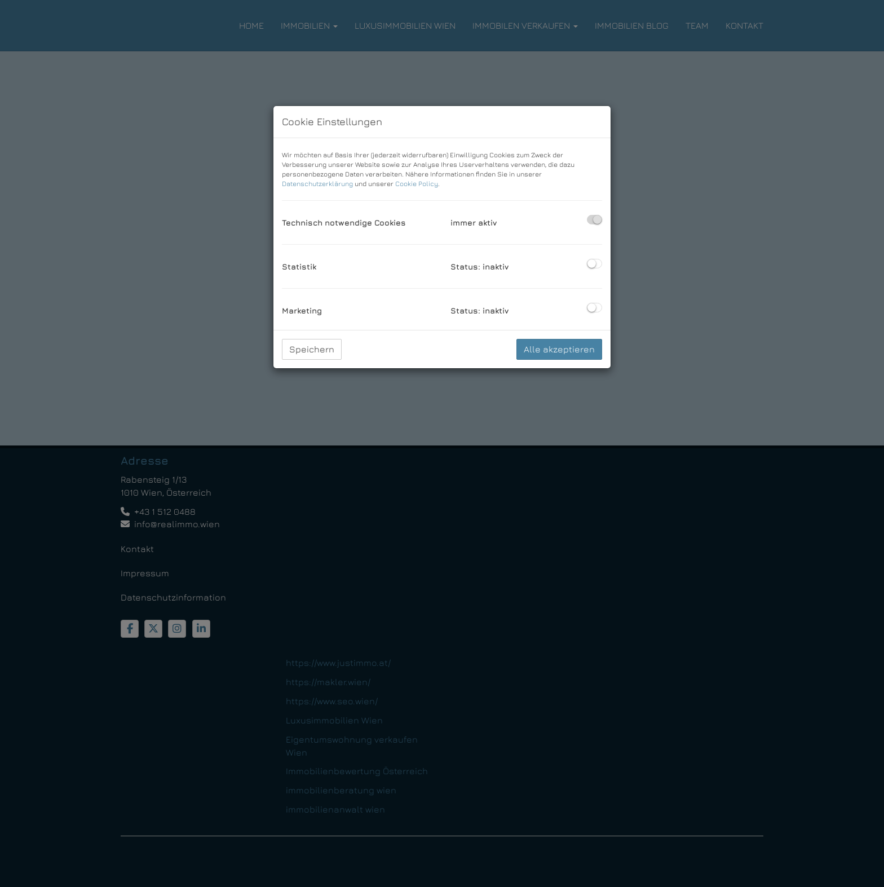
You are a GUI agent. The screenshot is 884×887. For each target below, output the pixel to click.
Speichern (311, 349)
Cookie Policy (416, 183)
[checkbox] (594, 219)
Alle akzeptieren (559, 349)
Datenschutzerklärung (317, 183)
